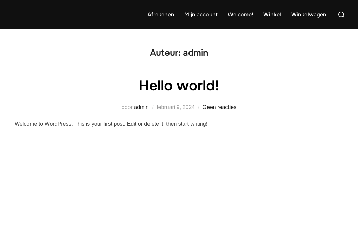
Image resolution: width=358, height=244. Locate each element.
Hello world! (179, 86)
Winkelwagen (308, 14)
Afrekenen (160, 14)
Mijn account (201, 14)
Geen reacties (220, 107)
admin (141, 107)
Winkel (272, 14)
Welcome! (240, 14)
